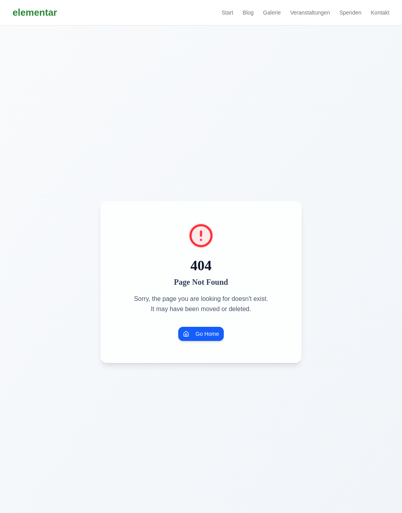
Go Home (201, 334)
